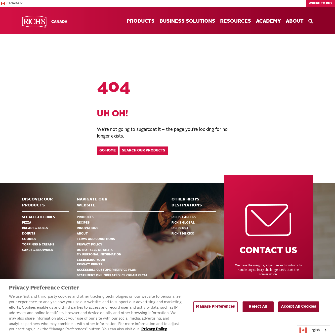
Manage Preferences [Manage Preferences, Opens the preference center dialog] (215, 309)
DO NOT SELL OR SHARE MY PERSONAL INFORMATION (99, 252)
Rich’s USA (180, 228)
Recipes (83, 222)
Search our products (143, 150)
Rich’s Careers (183, 217)
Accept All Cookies (298, 309)
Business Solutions (187, 21)
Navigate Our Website (92, 202)
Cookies (29, 239)
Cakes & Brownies (37, 250)
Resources (235, 21)
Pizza (26, 222)
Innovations (87, 228)
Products (140, 21)
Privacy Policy (89, 244)
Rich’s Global (183, 222)
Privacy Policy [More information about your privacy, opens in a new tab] (154, 332)
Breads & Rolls (35, 228)
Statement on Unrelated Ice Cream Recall (113, 275)
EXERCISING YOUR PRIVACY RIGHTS (91, 262)
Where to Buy (321, 3)
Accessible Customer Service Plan (106, 270)
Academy (268, 21)
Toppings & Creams (38, 244)
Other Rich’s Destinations (186, 202)
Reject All (258, 309)
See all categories (38, 217)
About (294, 21)
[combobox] (313, 330)
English (309, 330)
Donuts (28, 233)
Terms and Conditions (96, 239)
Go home (107, 150)
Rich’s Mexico (182, 233)
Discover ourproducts (37, 202)
